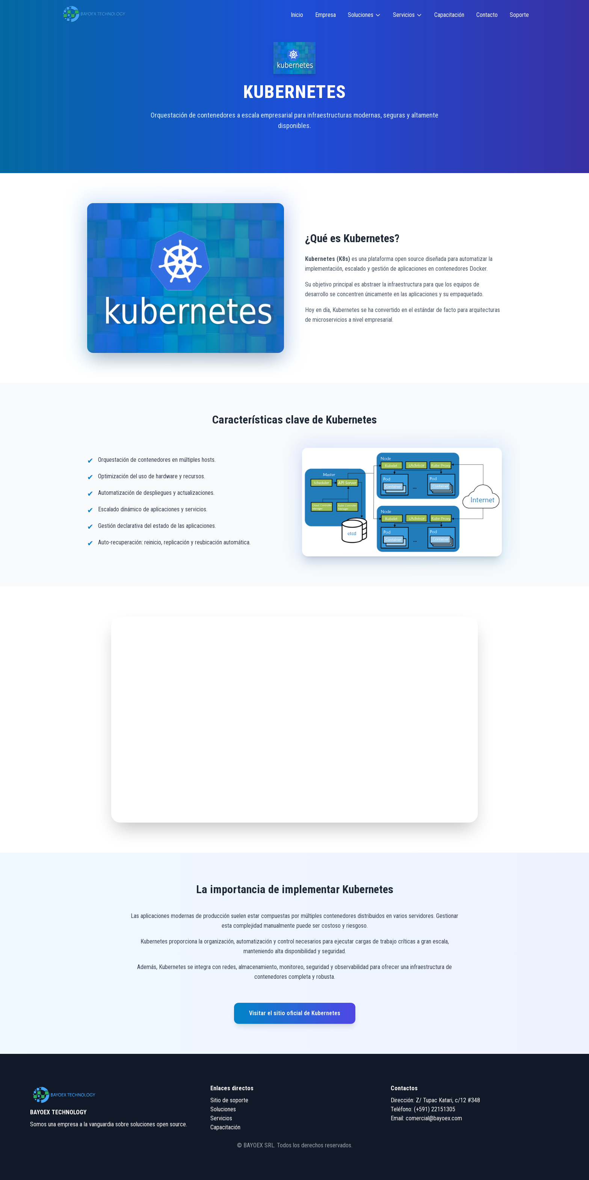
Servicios (407, 14)
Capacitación (449, 14)
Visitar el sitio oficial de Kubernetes (294, 1013)
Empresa (325, 14)
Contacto (487, 14)
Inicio (297, 14)
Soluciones (364, 14)
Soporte (519, 14)
